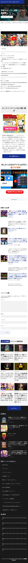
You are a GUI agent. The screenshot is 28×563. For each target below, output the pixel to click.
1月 (6, 517)
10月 (22, 523)
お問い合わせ (5, 464)
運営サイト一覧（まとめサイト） (9, 479)
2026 (3, 517)
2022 (3, 538)
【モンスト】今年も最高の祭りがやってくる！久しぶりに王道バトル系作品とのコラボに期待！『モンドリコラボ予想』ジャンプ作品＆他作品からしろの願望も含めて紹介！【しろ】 (17, 259)
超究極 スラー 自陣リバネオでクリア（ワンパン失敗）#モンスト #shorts (20, 357)
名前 (2, 313)
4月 (11, 517)
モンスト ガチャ (12, 433)
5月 (13, 517)
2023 (3, 533)
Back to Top (14, 408)
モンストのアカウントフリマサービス (12, 502)
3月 (9, 517)
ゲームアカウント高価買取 (8, 498)
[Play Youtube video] (14, 38)
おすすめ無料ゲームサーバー (8, 491)
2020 (3, 549)
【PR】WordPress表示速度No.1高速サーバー (12, 506)
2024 (3, 528)
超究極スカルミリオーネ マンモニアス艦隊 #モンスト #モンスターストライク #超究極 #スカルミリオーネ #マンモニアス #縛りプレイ (20, 398)
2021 (3, 543)
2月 (7, 517)
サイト (2, 325)
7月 (16, 523)
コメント (3, 299)
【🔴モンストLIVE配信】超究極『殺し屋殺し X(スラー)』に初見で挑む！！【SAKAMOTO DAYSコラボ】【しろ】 (7, 397)
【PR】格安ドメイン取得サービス (9, 510)
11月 (24, 523)
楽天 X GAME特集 (6, 487)
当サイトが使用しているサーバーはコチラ (11, 483)
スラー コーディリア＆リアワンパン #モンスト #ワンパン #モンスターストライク (7, 376)
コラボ (14, 5)
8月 (18, 523)
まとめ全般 (8, 5)
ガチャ (19, 5)
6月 (14, 523)
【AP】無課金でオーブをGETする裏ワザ (11, 494)
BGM (24, 5)
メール (3, 319)
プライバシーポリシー (7, 472)
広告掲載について (6, 476)
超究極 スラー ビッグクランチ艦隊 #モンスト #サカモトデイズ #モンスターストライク (7, 357)
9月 (20, 523)
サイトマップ (5, 468)
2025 (3, 523)
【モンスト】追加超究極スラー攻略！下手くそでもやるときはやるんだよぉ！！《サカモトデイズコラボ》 (20, 377)
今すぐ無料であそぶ (14, 156)
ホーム (2, 5)
